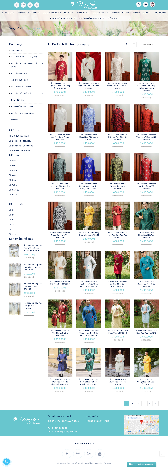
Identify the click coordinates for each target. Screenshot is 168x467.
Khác (13, 195)
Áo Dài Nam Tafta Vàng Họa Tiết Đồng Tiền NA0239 (146, 381)
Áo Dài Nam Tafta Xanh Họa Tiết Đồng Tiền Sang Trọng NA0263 (146, 87)
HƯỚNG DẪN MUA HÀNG (91, 18)
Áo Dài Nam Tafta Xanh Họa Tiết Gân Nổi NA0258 (60, 186)
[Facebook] (16, 5)
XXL (12, 229)
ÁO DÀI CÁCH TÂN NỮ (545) (24, 57)
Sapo (108, 463)
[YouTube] (36, 5)
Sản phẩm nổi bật (21, 238)
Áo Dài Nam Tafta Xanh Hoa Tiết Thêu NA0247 (146, 283)
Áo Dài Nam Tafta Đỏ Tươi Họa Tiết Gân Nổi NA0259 (146, 137)
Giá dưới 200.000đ (19, 136)
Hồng (13, 175)
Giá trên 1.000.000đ (19, 151)
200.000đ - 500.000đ (20, 141)
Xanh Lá (14, 190)
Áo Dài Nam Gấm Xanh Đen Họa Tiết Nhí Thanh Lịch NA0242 (60, 381)
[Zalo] (23, 5)
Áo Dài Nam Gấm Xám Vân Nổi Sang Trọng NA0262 (60, 137)
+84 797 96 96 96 (59, 428)
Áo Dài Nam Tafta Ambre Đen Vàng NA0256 (118, 186)
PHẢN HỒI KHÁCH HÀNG (62, 18)
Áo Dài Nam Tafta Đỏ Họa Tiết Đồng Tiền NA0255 (146, 186)
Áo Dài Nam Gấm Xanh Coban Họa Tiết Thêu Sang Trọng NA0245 (89, 332)
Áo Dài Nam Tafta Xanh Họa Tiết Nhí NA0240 (117, 381)
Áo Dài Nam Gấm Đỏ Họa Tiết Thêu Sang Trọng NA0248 (117, 283)
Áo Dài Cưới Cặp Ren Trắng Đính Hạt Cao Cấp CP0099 (33, 267)
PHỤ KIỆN (160, 13)
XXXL (13, 234)
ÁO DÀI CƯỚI (100, 13)
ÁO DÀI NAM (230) (19, 73)
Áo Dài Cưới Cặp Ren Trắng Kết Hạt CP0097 (33, 305)
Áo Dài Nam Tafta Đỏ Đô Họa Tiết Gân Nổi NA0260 (117, 137)
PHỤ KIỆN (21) (17, 100)
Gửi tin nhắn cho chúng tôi (141, 464)
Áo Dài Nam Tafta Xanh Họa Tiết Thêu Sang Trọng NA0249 (89, 283)
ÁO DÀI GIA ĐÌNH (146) (21, 86)
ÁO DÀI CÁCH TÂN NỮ (29, 13)
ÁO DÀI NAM (83, 13)
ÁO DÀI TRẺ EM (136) (21, 93)
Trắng (13, 185)
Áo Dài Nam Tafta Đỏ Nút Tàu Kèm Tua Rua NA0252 (117, 235)
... (144, 403)
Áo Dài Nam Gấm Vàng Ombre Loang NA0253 (88, 234)
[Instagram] (30, 5)
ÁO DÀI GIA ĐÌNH (120, 13)
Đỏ (12, 165)
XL (11, 225)
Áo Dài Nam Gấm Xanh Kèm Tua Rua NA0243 (146, 331)
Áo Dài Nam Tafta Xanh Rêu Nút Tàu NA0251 (146, 235)
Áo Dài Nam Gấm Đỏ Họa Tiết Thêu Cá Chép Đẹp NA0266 (60, 85)
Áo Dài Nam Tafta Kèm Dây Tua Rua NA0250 (60, 282)
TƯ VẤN (112, 18)
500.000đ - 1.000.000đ (21, 146)
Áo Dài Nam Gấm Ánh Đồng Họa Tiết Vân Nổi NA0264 (117, 85)
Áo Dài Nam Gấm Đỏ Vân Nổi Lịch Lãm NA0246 (60, 332)
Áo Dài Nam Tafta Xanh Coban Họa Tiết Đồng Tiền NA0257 (88, 186)
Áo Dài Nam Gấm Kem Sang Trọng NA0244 (117, 331)
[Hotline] (8, 461)
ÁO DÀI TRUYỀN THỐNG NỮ (58, 13)
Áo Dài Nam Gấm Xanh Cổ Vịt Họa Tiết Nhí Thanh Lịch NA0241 (89, 381)
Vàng (13, 170)
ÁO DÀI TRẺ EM (141, 13)
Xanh (13, 161)
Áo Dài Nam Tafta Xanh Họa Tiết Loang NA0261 (88, 137)
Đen (12, 180)
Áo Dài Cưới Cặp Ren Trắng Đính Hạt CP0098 (33, 286)
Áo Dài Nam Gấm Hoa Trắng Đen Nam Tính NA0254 (60, 235)
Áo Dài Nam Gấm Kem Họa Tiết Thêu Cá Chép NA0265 (88, 85)
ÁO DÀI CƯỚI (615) (19, 80)
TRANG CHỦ (8, 13)
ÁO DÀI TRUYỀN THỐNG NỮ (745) (24, 65)
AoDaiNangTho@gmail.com (65, 432)
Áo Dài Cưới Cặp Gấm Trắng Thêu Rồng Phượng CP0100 (33, 248)
